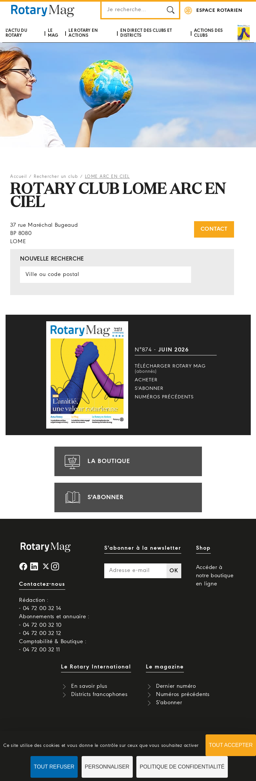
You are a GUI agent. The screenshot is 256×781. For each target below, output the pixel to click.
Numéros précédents (164, 397)
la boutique (96, 461)
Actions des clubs (208, 33)
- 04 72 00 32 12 (40, 633)
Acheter (146, 380)
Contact (214, 229)
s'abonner (93, 497)
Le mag (53, 33)
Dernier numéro (176, 686)
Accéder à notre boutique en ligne (215, 575)
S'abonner (149, 388)
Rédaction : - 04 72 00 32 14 (40, 604)
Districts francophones (99, 694)
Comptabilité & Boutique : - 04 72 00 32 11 (53, 646)
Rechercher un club (56, 176)
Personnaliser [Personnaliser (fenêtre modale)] (107, 767)
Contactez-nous (42, 584)
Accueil (18, 176)
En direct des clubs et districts (146, 33)
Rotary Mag (43, 10)
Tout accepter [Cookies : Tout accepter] (231, 745)
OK (173, 571)
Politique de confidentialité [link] (182, 767)
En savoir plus (89, 686)
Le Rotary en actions (83, 33)
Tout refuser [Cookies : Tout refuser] (54, 767)
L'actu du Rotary (17, 33)
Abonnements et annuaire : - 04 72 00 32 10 (54, 621)
